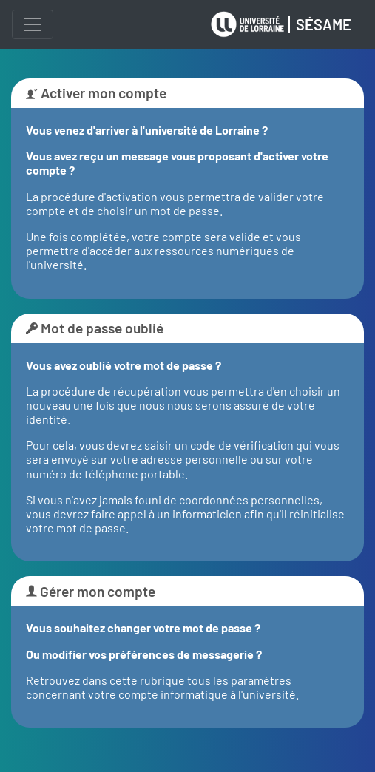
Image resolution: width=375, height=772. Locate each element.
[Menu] (32, 24)
